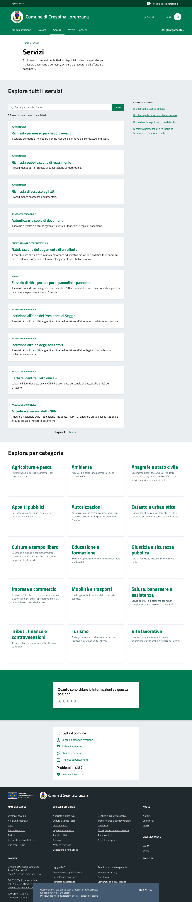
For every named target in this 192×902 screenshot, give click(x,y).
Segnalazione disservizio (65, 877)
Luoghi (146, 846)
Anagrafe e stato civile (24, 214)
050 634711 (18, 880)
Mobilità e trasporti (62, 845)
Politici (11, 835)
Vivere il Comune (77, 30)
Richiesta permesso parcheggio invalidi (42, 133)
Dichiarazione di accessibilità (112, 882)
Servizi (57, 30)
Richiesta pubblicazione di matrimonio (41, 162)
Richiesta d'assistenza (64, 882)
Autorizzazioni (19, 126)
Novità (42, 30)
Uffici (10, 825)
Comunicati (148, 820)
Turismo (57, 840)
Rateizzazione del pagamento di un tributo (44, 249)
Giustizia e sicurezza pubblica (112, 816)
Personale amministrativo (21, 840)
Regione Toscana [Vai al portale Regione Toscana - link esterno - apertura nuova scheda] (18, 3)
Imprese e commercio (63, 830)
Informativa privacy (107, 872)
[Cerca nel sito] (177, 16)
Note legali (103, 877)
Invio (118, 107)
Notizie (146, 816)
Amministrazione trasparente (112, 867)
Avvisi (146, 825)
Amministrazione (21, 30)
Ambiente (17, 276)
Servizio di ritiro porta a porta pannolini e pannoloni (52, 282)
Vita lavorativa (60, 825)
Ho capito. (145, 890)
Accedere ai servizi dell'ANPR (34, 411)
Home (26, 43)
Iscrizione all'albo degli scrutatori (37, 345)
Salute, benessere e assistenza (113, 830)
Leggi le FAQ (59, 867)
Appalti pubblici (60, 835)
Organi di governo (17, 816)
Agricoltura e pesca (107, 840)
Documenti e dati (16, 845)
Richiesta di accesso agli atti (33, 191)
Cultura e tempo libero (64, 820)
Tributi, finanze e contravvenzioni (30, 243)
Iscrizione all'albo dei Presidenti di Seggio (44, 316)
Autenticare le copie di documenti (38, 220)
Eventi (146, 850)
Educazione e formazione (65, 849)
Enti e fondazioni (16, 830)
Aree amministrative (18, 820)
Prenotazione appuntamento (67, 872)
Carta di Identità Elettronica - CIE (37, 378)
